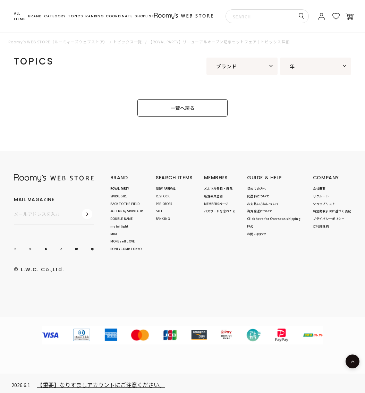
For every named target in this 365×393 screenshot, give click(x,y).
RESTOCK (163, 196)
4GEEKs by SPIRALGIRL (127, 211)
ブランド (226, 66)
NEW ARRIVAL (166, 188)
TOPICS (75, 16)
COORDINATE (119, 16)
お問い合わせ (256, 234)
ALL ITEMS (20, 16)
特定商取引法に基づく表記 (332, 211)
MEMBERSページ (216, 204)
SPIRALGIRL (119, 196)
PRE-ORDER (164, 204)
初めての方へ (256, 188)
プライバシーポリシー (329, 218)
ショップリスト (324, 204)
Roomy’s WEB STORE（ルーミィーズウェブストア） (58, 41)
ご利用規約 (321, 226)
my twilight (119, 226)
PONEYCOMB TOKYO (126, 249)
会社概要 (319, 188)
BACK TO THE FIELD (125, 204)
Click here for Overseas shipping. (274, 218)
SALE (159, 211)
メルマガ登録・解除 (218, 188)
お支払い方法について (263, 204)
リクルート (321, 196)
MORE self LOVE (122, 241)
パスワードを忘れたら (220, 211)
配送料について (258, 196)
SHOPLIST (144, 16)
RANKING (94, 16)
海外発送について (259, 211)
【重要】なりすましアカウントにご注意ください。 (101, 385)
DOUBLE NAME (121, 218)
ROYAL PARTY (119, 188)
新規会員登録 (213, 196)
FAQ (250, 226)
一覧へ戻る (182, 107)
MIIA (113, 234)
